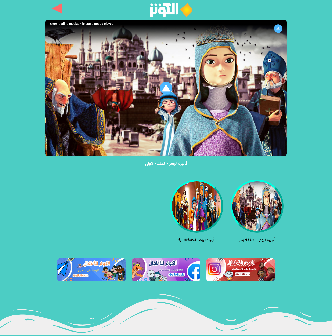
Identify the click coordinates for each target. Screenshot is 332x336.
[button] (166, 88)
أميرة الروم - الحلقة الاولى (166, 163)
